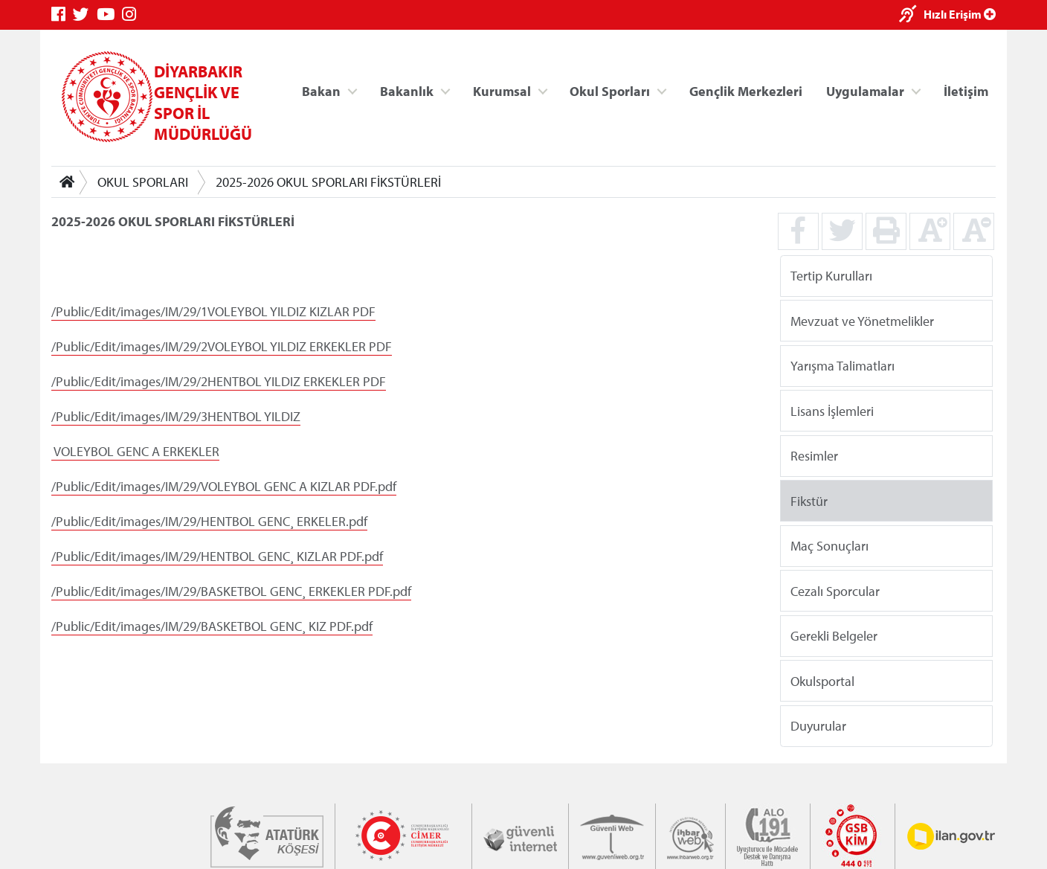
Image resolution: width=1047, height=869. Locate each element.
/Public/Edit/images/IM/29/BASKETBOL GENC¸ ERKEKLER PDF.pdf (231, 591)
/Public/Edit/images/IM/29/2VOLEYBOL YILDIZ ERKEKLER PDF (221, 346)
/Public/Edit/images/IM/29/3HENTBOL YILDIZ (175, 416)
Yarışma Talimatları (842, 365)
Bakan (321, 90)
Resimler (814, 455)
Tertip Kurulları (831, 275)
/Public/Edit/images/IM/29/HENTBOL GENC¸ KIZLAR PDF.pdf (217, 556)
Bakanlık (407, 90)
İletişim (966, 90)
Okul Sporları (610, 90)
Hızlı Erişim (960, 14)
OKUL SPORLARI (142, 181)
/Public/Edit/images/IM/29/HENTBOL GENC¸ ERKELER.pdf (209, 521)
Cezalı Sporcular (835, 590)
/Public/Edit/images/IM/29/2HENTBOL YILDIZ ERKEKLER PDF (218, 381)
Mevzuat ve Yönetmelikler (862, 320)
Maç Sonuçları (829, 545)
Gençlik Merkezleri (745, 90)
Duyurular (818, 725)
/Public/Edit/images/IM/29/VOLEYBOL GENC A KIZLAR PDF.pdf (223, 486)
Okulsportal (822, 680)
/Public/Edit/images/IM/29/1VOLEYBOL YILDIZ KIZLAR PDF (213, 311)
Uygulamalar (865, 90)
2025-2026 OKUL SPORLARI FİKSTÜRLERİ (328, 181)
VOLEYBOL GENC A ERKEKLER (136, 451)
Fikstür (809, 500)
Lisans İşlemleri (832, 410)
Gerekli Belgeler (833, 635)
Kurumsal (502, 90)
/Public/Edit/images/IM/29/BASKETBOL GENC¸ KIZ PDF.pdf (212, 626)
